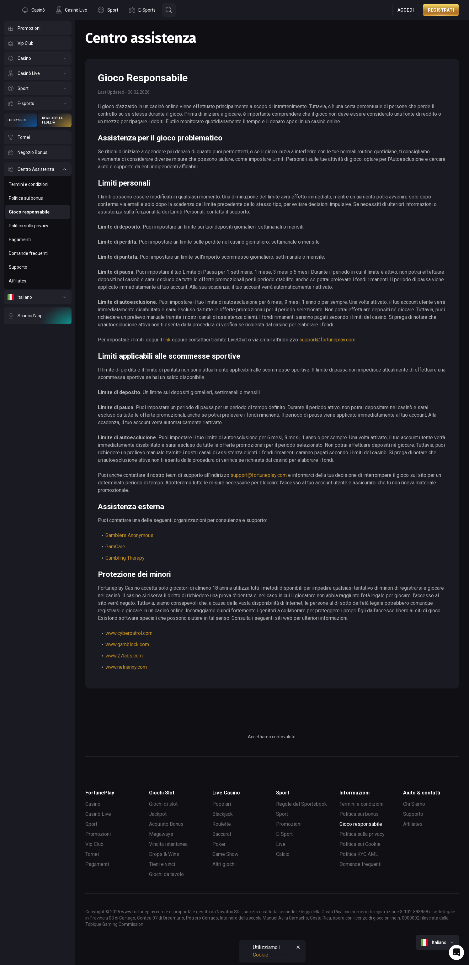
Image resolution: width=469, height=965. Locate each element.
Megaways (161, 834)
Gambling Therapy (125, 558)
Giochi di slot (163, 804)
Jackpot (158, 814)
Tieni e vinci (162, 864)
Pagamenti (97, 864)
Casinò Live (98, 814)
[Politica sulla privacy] (37, 226)
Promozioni (98, 834)
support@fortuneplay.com (327, 340)
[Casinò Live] (38, 73)
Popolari (221, 804)
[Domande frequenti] (37, 253)
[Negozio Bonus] (38, 152)
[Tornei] (38, 137)
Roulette (221, 824)
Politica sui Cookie (360, 844)
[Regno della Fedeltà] (55, 120)
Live (280, 844)
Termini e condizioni (361, 804)
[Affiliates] (37, 281)
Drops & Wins (164, 854)
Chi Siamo (414, 804)
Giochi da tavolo (166, 874)
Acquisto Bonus (166, 824)
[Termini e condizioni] (37, 184)
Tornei (92, 854)
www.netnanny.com (126, 667)
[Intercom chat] (456, 952)
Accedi (405, 10)
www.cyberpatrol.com (128, 633)
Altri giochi (224, 864)
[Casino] (38, 58)
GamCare (115, 547)
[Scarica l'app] (38, 315)
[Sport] (38, 88)
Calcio (283, 854)
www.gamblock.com (127, 644)
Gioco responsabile (360, 824)
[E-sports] (38, 103)
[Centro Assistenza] (38, 169)
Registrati (441, 10)
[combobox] (437, 942)
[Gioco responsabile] (37, 212)
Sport (91, 824)
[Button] (169, 10)
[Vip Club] (38, 43)
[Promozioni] (38, 28)
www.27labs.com (124, 656)
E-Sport (284, 834)
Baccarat (221, 834)
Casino (92, 804)
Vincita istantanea (168, 844)
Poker (219, 844)
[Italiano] (38, 297)
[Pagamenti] (37, 239)
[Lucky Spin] (20, 120)
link (167, 340)
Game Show (225, 854)
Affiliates (413, 824)
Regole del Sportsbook (301, 804)
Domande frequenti (360, 864)
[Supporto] (37, 267)
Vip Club (94, 844)
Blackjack (222, 814)
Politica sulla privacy (362, 834)
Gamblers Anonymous (129, 535)
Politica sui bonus (359, 814)
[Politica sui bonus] (37, 198)
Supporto (413, 814)
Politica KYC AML (358, 854)
